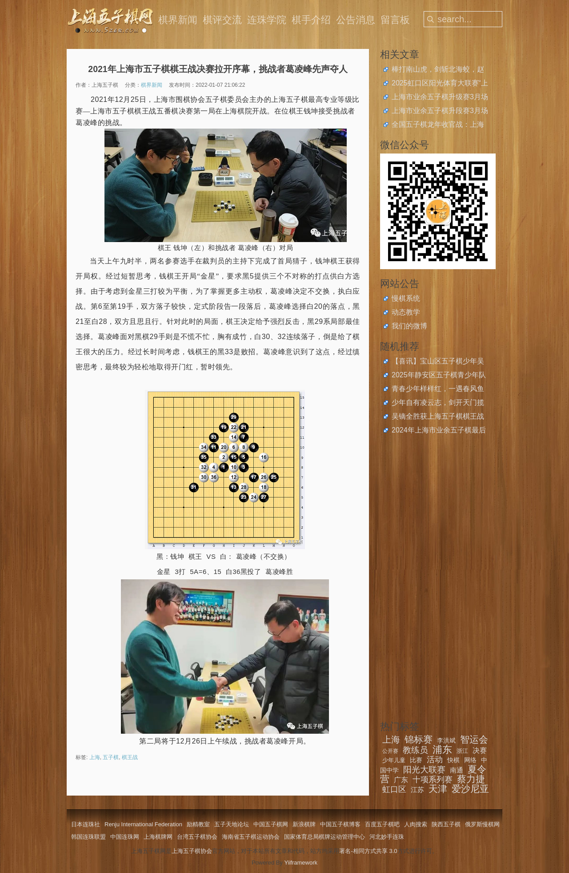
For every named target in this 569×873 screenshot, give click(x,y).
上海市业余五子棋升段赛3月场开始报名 (440, 112)
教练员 (415, 750)
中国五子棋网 (270, 824)
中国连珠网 (124, 836)
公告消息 (355, 19)
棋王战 (130, 757)
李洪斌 (446, 740)
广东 (401, 780)
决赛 (480, 750)
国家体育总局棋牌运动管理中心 (324, 836)
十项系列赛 (433, 779)
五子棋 (111, 757)
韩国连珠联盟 (88, 836)
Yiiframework (300, 862)
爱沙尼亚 (470, 789)
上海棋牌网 (158, 836)
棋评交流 (222, 19)
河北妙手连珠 (386, 836)
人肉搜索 (415, 824)
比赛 (416, 760)
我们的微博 (409, 326)
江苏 (417, 789)
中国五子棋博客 (340, 824)
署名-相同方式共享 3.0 (368, 851)
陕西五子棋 (446, 824)
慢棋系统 (406, 298)
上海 (94, 757)
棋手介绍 (311, 19)
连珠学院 (266, 19)
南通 (456, 770)
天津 (438, 789)
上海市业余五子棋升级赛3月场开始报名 (440, 98)
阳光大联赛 (424, 769)
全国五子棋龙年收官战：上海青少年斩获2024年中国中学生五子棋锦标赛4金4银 (439, 125)
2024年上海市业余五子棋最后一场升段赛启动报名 (439, 431)
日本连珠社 (85, 824)
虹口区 (394, 789)
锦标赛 (419, 739)
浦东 (442, 749)
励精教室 (198, 824)
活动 (435, 759)
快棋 (453, 760)
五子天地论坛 (231, 824)
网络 (470, 760)
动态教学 (406, 312)
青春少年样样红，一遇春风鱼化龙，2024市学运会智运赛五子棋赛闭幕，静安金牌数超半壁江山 (439, 390)
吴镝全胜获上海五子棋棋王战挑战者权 (438, 417)
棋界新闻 (177, 19)
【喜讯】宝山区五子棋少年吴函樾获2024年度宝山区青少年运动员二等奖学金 (439, 362)
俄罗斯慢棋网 (482, 824)
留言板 (395, 19)
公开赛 (390, 751)
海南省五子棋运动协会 (251, 836)
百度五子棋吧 (382, 824)
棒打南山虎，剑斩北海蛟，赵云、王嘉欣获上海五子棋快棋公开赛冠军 (438, 70)
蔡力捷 (471, 779)
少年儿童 (393, 760)
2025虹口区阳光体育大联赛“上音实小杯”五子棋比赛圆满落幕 (440, 84)
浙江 (462, 751)
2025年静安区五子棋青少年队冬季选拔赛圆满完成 (439, 376)
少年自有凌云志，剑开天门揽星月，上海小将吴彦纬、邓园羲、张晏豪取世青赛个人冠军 (438, 403)
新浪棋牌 (304, 824)
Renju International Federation (143, 824)
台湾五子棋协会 (197, 836)
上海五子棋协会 (192, 851)
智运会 (474, 739)
